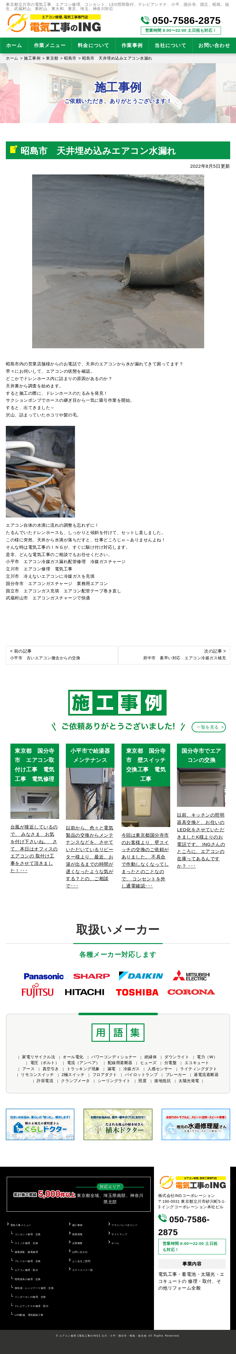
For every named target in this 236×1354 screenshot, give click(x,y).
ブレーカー (176, 1074)
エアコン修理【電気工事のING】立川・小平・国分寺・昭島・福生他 (103, 1335)
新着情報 (77, 1234)
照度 (142, 1080)
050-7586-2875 (181, 20)
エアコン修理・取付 (26, 1270)
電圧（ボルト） (44, 1062)
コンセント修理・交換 (28, 1234)
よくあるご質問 (81, 1261)
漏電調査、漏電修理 (26, 1251)
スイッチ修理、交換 (26, 1243)
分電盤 (170, 1062)
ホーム (14, 45)
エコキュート (197, 1062)
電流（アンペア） (83, 1062)
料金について (94, 45)
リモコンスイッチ (37, 1074)
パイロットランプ (141, 1074)
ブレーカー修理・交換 (28, 1261)
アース (28, 1069)
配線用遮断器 (120, 1062)
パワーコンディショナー (114, 1057)
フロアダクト (104, 1074)
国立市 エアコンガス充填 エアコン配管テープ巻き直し (63, 590)
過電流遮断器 (206, 1074)
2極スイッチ (73, 1074)
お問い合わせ (80, 1251)
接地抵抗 (162, 1080)
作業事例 (132, 45)
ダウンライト (176, 1057)
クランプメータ (75, 1080)
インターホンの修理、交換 (30, 1296)
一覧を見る (208, 727)
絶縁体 (150, 1057)
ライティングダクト (198, 1069)
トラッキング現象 (83, 1069)
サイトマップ (119, 1234)
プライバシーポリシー (124, 1225)
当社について (170, 45)
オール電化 (73, 1057)
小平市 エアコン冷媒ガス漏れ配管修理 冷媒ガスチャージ (66, 561)
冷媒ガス (131, 1069)
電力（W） (207, 1057)
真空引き (51, 1069)
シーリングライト (114, 1080)
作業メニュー (50, 45)
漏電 (111, 1069)
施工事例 (77, 1225)
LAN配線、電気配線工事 (29, 1314)
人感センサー (160, 1069)
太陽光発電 (188, 1080)
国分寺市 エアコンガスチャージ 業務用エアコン (59, 583)
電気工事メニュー (20, 1225)
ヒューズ (148, 1062)
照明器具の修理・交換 (28, 1279)
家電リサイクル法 (38, 1057)
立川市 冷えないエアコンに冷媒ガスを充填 (50, 576)
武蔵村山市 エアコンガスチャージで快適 (48, 597)
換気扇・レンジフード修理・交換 (34, 1288)
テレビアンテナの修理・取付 (32, 1306)
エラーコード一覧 (82, 1270)
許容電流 (45, 1080)
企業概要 (77, 1243)
